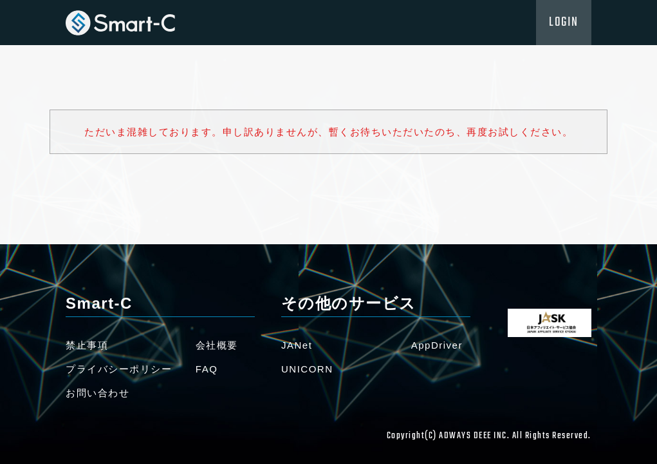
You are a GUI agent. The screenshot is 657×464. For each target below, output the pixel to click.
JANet (296, 345)
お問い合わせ (97, 392)
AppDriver (437, 345)
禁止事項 (87, 345)
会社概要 (217, 345)
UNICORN (307, 368)
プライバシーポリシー (119, 368)
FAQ (207, 368)
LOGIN (563, 22)
